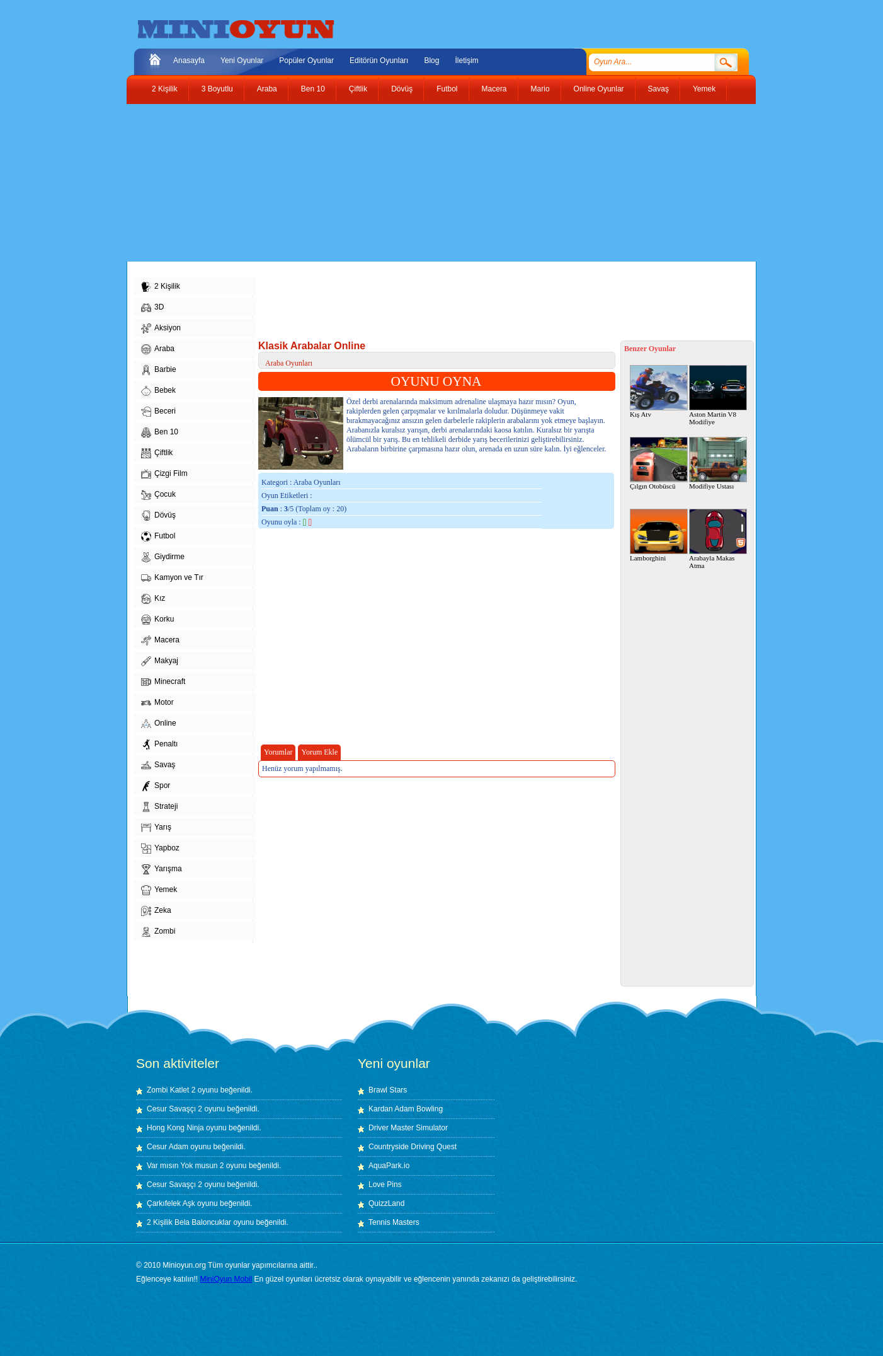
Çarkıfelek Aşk (171, 1203)
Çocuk (158, 495)
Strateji (159, 807)
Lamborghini (659, 535)
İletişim (466, 60)
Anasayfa (189, 60)
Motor (157, 703)
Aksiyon (161, 328)
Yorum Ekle (319, 752)
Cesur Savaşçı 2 (174, 1108)
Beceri (158, 412)
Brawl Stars (387, 1090)
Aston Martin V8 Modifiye (718, 395)
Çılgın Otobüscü (659, 463)
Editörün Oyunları (379, 60)
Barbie (158, 370)
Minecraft (163, 682)
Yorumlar (278, 752)
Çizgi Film (164, 474)
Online (158, 724)
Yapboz (160, 848)
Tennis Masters (393, 1222)
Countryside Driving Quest (412, 1146)
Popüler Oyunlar (306, 60)
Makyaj (159, 661)
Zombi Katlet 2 (171, 1090)
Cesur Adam (167, 1146)
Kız (153, 599)
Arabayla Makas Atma (718, 539)
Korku (157, 620)
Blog (431, 60)
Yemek (704, 88)
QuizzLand (386, 1203)
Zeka (156, 911)
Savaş (658, 88)
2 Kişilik (165, 88)
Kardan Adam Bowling (405, 1108)
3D (152, 308)
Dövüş (402, 88)
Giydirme (163, 557)
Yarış (156, 828)
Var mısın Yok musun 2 (185, 1165)
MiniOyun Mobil (226, 1279)
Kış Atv (659, 391)
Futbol (446, 88)
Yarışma (161, 869)
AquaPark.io (388, 1165)
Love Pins (385, 1184)
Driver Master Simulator (408, 1127)
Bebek (158, 391)
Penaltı (159, 744)
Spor (155, 786)
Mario (540, 88)
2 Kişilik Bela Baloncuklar (189, 1222)
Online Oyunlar (599, 88)
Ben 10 (313, 88)
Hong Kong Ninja (175, 1127)
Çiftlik (358, 88)
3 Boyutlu (217, 88)
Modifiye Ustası (718, 463)
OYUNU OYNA (436, 381)
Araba (267, 88)
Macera (494, 88)
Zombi (158, 932)
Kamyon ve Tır (172, 578)
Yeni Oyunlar (241, 60)
